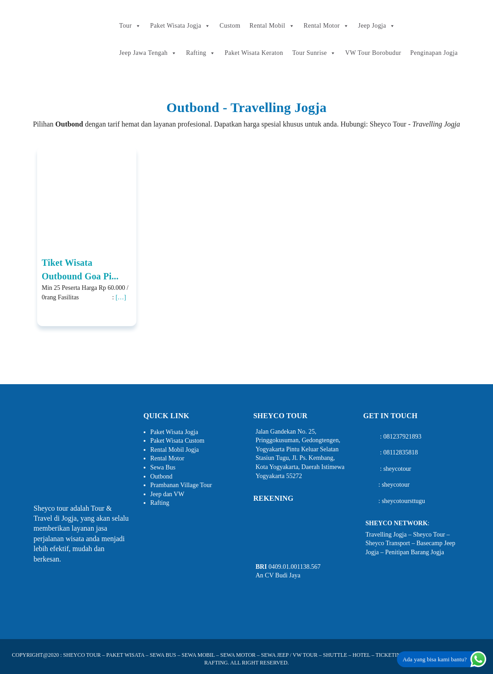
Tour (130, 25)
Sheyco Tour (429, 534)
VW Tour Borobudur (373, 52)
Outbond (161, 476)
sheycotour (397, 468)
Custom (230, 25)
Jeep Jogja (376, 25)
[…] (121, 297)
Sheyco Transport (388, 543)
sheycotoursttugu (403, 501)
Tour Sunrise (314, 53)
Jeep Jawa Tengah (148, 53)
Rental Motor (326, 25)
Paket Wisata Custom (177, 440)
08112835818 (400, 452)
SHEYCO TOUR (82, 655)
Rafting (200, 53)
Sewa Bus (163, 467)
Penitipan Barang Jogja (414, 552)
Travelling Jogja (386, 534)
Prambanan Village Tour (181, 485)
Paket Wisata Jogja (180, 25)
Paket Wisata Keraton (254, 52)
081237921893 (402, 436)
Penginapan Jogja (434, 52)
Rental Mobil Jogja (174, 449)
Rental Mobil (272, 25)
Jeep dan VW (167, 494)
